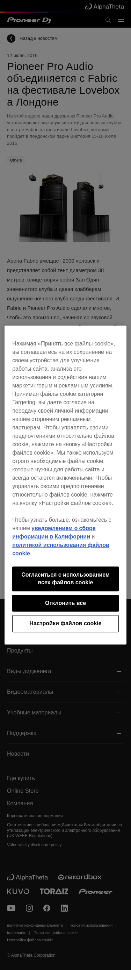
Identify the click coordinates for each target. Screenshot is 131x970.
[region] (65, 485)
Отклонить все (65, 603)
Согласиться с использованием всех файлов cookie (65, 578)
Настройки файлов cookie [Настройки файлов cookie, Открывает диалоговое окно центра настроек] (65, 623)
